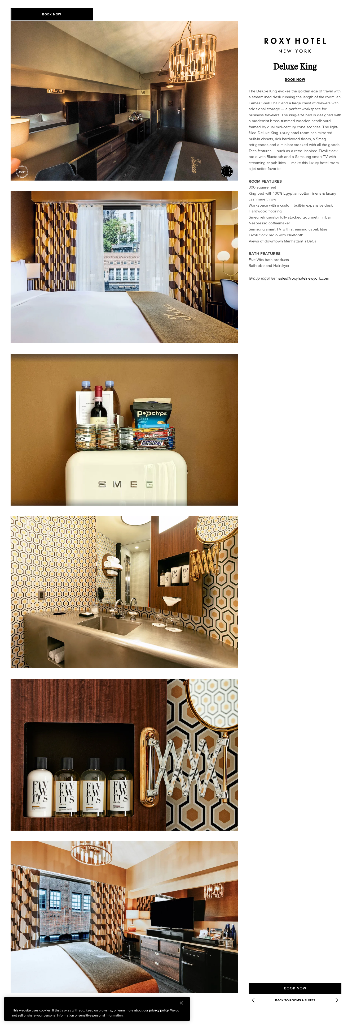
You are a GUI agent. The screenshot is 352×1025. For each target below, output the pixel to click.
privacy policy (159, 1010)
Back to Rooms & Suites (295, 1000)
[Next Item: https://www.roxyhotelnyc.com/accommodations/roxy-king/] (337, 1000)
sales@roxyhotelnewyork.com (303, 278)
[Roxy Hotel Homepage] (295, 41)
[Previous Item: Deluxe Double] (253, 1000)
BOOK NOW (295, 80)
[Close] (181, 1003)
